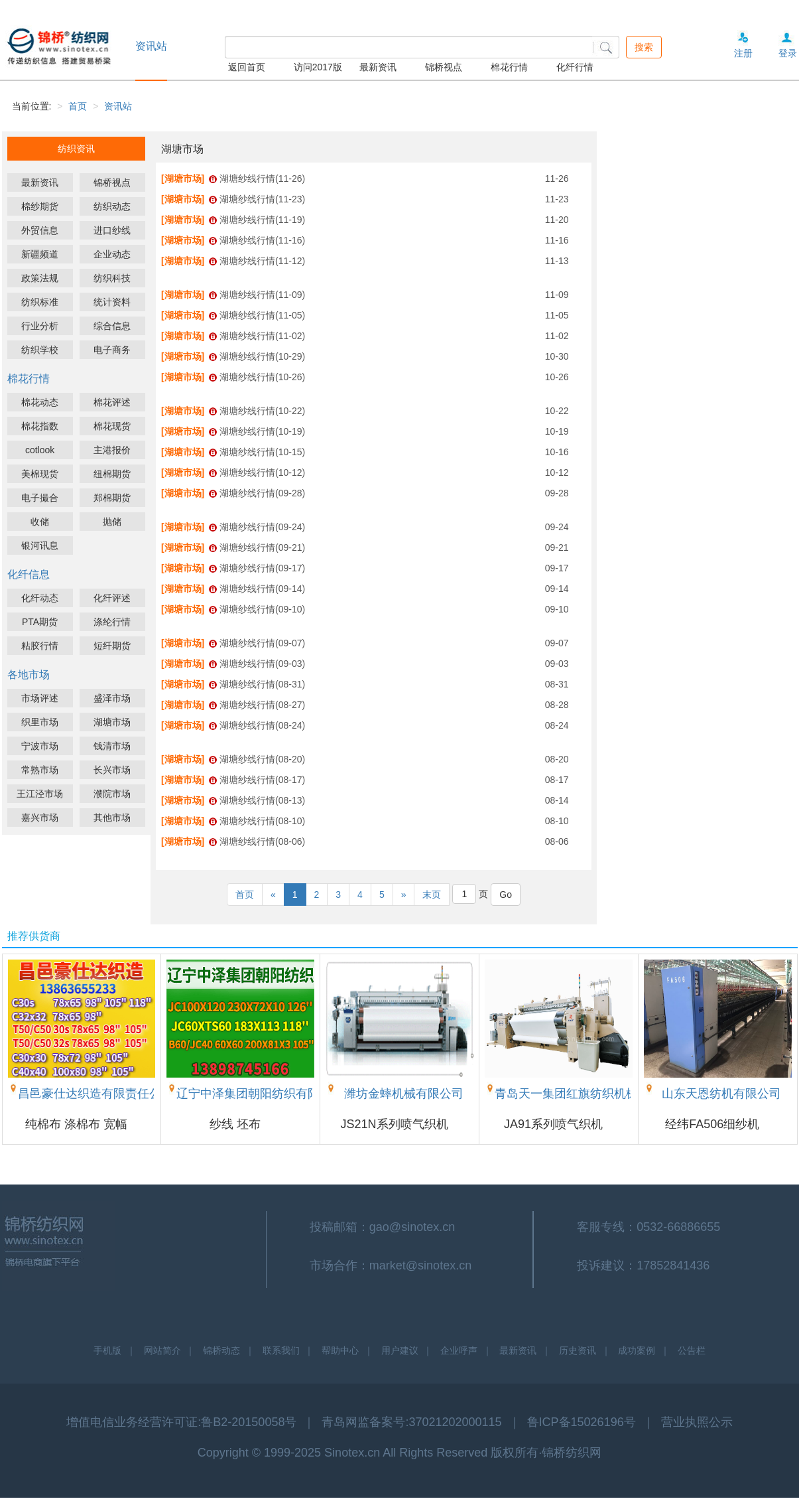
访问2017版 (318, 67)
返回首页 (246, 67)
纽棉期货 (112, 473)
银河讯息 (39, 545)
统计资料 (112, 302)
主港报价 (112, 450)
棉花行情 (509, 67)
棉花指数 (39, 426)
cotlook (39, 450)
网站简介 (162, 1350)
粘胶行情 (39, 645)
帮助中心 (340, 1350)
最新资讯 (378, 67)
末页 (431, 894)
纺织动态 (112, 206)
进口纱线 (112, 230)
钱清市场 (112, 746)
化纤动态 (39, 598)
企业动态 (112, 254)
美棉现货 (39, 473)
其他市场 (112, 817)
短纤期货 (112, 645)
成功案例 (636, 1350)
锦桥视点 (443, 67)
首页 (77, 106)
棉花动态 (39, 402)
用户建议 (399, 1350)
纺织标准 (39, 302)
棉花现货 (112, 426)
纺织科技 (112, 278)
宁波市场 (39, 746)
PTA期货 (40, 621)
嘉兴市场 (39, 817)
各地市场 (28, 674)
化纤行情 (574, 67)
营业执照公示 (697, 1422)
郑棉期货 (112, 497)
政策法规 (39, 278)
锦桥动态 (221, 1350)
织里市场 (39, 722)
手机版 (107, 1350)
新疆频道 (39, 254)
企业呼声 (458, 1350)
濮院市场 (112, 793)
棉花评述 (112, 402)
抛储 (112, 521)
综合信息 (112, 326)
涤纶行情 (112, 621)
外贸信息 (39, 230)
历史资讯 (577, 1350)
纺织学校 (39, 349)
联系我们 (281, 1350)
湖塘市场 (112, 722)
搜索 (644, 47)
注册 (743, 53)
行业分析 (39, 326)
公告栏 (692, 1350)
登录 (787, 53)
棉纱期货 (39, 206)
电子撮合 (39, 497)
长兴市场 (112, 769)
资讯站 (118, 106)
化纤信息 (28, 574)
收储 (40, 521)
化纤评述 (112, 598)
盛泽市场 (112, 698)
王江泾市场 (40, 793)
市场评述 (39, 698)
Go (505, 894)
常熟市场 (39, 769)
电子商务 (112, 349)
